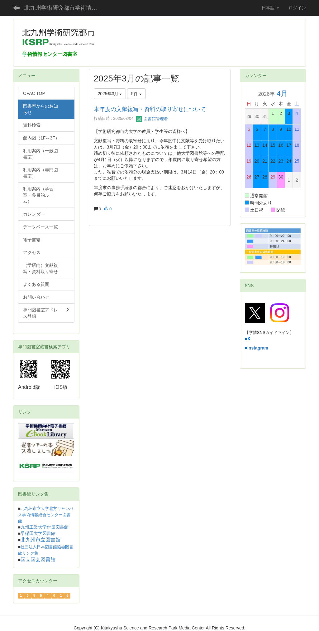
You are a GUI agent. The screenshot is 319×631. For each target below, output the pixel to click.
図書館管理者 (152, 118)
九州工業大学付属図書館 (45, 527)
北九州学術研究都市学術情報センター (65, 8)
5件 (136, 93)
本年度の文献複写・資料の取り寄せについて (150, 109)
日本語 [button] (270, 7)
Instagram (257, 347)
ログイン (297, 7)
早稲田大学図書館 (38, 533)
